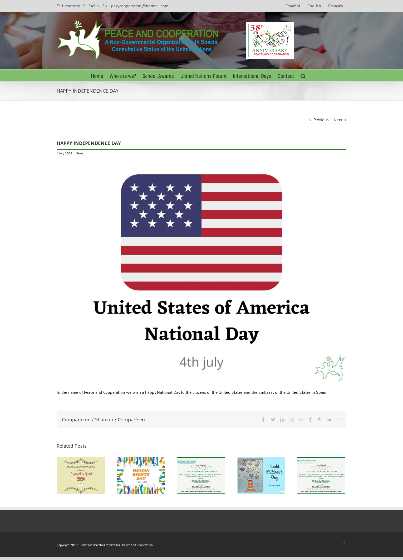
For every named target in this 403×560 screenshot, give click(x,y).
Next (338, 119)
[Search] (303, 75)
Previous (321, 119)
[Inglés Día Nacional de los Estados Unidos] (201, 273)
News (79, 153)
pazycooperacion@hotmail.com (139, 5)
